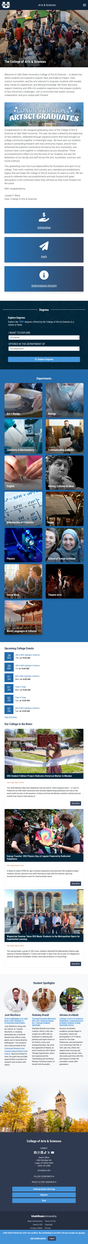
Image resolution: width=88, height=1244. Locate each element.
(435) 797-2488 (44, 1166)
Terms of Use (50, 1221)
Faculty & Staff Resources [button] (44, 1182)
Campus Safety (36, 1228)
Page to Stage (20, 687)
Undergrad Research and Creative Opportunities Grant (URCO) (18, 1051)
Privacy (48, 1228)
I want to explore (25, 332)
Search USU (37, 1224)
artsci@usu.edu (44, 1170)
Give (44, 1200)
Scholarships (44, 227)
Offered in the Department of (32, 344)
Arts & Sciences (47, 5)
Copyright (48, 1224)
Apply (44, 256)
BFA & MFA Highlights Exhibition (28, 655)
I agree (51, 1238)
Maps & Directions (35, 1221)
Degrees (44, 1195)
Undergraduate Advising (44, 285)
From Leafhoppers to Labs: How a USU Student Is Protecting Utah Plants (18, 1020)
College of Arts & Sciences (44, 1141)
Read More (76, 803)
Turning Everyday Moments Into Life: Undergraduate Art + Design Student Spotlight (42, 1021)
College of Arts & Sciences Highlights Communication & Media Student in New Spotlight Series (73, 1021)
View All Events (10, 717)
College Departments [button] (44, 1176)
